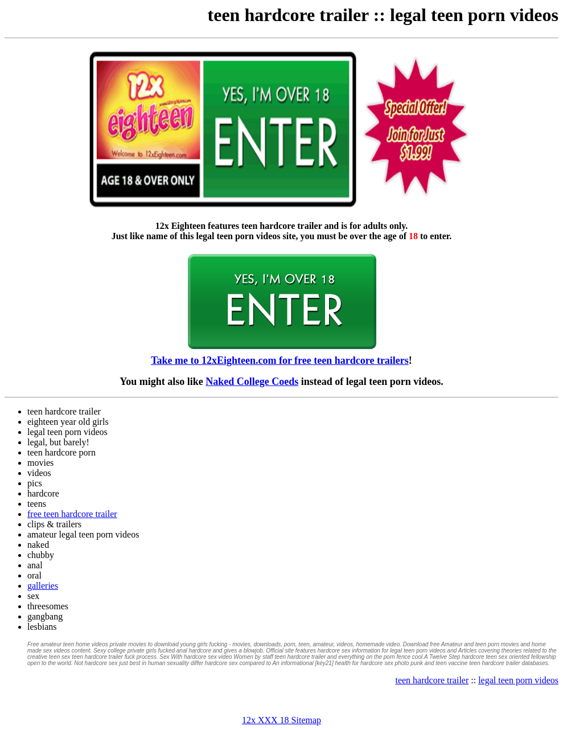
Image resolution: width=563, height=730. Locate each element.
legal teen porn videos (474, 15)
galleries (42, 585)
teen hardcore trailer (288, 15)
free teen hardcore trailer (72, 514)
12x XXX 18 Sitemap (281, 720)
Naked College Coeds (252, 381)
